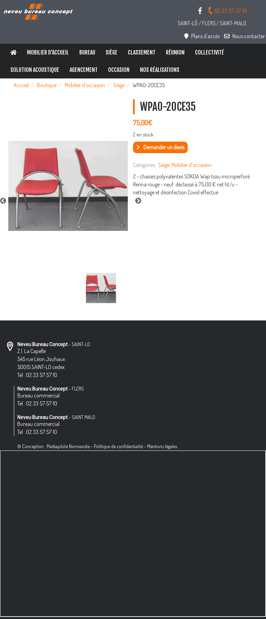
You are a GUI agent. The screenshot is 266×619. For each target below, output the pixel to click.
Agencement (84, 69)
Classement (142, 52)
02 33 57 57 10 (227, 10)
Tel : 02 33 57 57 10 (37, 374)
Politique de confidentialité (118, 446)
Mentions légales (162, 446)
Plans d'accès (202, 36)
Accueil (21, 85)
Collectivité (209, 52)
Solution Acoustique (34, 69)
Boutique (46, 85)
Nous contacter (244, 36)
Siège (111, 52)
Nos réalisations (159, 69)
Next (138, 201)
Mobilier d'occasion (85, 85)
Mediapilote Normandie (68, 446)
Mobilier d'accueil (48, 52)
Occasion (119, 69)
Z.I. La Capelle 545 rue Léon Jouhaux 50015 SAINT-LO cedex (41, 359)
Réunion (175, 52)
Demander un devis (160, 147)
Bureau (87, 52)
